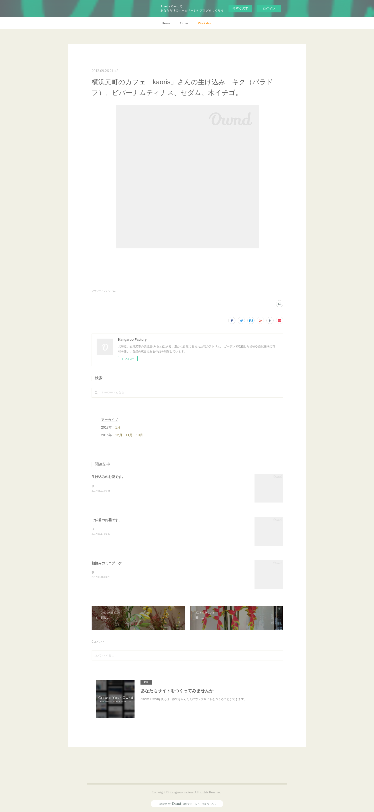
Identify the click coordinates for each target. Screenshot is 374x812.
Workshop (205, 23)
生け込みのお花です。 (108, 477)
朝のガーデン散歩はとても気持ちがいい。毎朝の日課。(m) (129, 572)
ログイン (269, 8)
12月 (118, 435)
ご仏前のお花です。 (107, 520)
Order (184, 23)
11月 (129, 435)
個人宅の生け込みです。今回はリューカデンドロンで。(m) (129, 486)
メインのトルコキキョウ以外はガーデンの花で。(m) (125, 529)
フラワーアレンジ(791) (104, 290)
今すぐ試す (240, 8)
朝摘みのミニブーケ (107, 563)
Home (166, 23)
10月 (139, 435)
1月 (117, 427)
